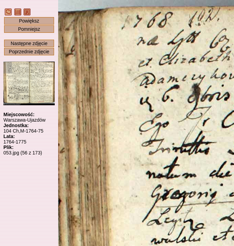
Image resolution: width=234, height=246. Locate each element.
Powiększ (29, 21)
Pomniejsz (29, 29)
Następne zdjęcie (29, 43)
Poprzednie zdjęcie (29, 51)
